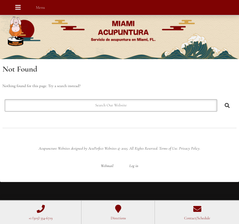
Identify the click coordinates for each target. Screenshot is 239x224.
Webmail (107, 165)
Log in (133, 165)
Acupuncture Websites (54, 148)
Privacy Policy (189, 148)
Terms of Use (168, 148)
